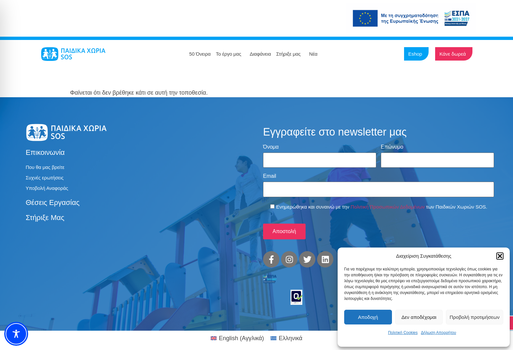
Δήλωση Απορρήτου (438, 332)
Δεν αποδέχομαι (418, 317)
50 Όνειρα (199, 54)
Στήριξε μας (290, 54)
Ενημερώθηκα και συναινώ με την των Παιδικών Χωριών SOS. (381, 202)
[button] (500, 256)
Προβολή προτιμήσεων (475, 317)
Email (269, 174)
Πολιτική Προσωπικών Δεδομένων (388, 203)
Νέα (315, 54)
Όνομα (271, 147)
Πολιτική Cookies (403, 332)
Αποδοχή (368, 317)
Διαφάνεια (260, 54)
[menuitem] (237, 333)
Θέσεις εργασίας (53, 204)
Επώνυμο (392, 147)
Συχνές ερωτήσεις (46, 178)
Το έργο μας (230, 54)
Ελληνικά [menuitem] (290, 332)
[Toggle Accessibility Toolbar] (16, 333)
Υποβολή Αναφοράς (49, 190)
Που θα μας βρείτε (47, 167)
